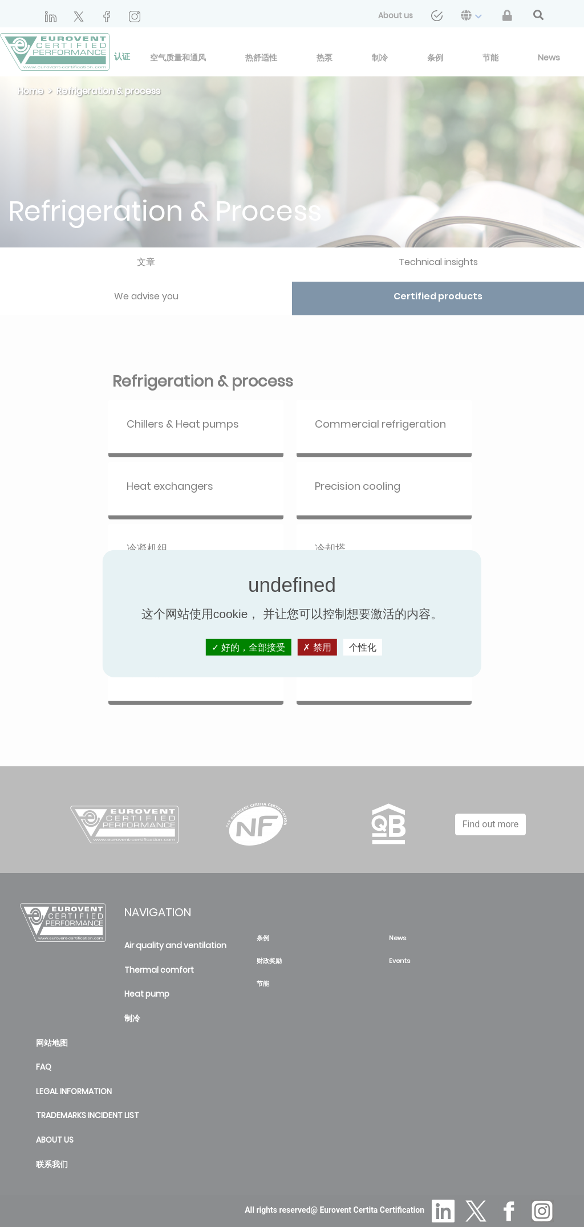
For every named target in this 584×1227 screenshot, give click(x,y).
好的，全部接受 (248, 647)
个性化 (362, 647)
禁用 (317, 647)
